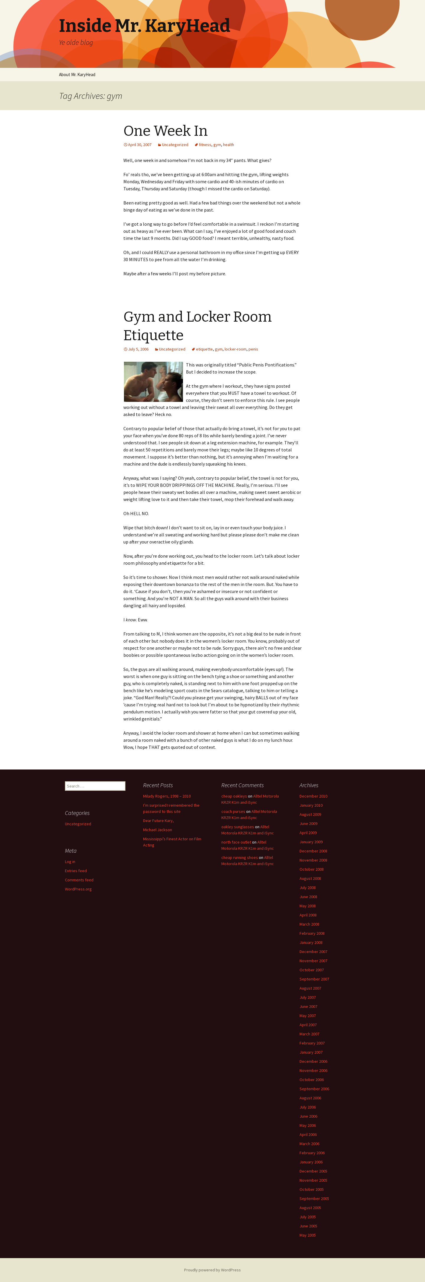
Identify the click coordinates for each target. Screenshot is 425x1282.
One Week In (165, 131)
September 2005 (314, 1198)
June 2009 (308, 823)
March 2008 (309, 924)
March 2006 (309, 1143)
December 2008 (313, 851)
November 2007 (313, 960)
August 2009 (310, 814)
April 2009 (308, 832)
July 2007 (308, 997)
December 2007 (313, 951)
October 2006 (312, 1079)
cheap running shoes (239, 857)
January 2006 (311, 1162)
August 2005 (310, 1207)
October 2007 (312, 969)
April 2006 (308, 1134)
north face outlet (236, 842)
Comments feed (79, 879)
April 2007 (308, 1024)
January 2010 (311, 805)
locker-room (235, 349)
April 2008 (308, 915)
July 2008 (308, 887)
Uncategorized (175, 144)
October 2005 (312, 1189)
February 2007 (312, 1043)
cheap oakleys (234, 796)
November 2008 (313, 860)
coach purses (233, 811)
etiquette (204, 349)
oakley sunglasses (237, 826)
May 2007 (308, 1015)
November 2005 (313, 1180)
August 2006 (310, 1098)
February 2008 (312, 933)
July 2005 (308, 1216)
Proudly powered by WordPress (212, 1270)
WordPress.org (78, 889)
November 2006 (313, 1070)
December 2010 (313, 796)
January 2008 (311, 942)
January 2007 (311, 1052)
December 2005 (313, 1171)
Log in (70, 861)
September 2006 (314, 1088)
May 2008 (308, 905)
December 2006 (313, 1061)
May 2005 (308, 1235)
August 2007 (310, 988)
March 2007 (309, 1034)
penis (253, 349)
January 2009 (311, 841)
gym (217, 144)
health (228, 144)
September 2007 (314, 979)
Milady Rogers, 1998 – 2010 (167, 796)
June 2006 (308, 1116)
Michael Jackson (157, 829)
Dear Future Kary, (158, 820)
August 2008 (310, 878)
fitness (205, 144)
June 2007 (308, 1006)
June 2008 (308, 896)
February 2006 (312, 1152)
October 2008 (312, 869)
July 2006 (308, 1107)
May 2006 (308, 1125)
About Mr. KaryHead (77, 74)
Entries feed (76, 870)
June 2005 (308, 1226)
